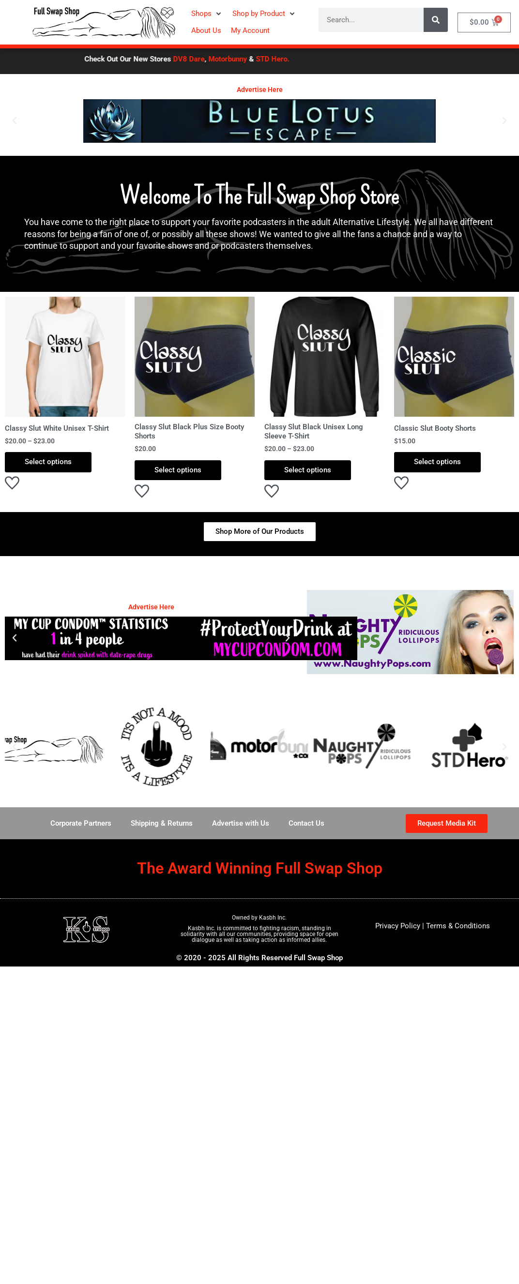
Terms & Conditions (458, 925)
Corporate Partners (80, 823)
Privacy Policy (397, 925)
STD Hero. (287, 59)
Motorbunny (242, 59)
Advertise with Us (240, 823)
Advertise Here (260, 89)
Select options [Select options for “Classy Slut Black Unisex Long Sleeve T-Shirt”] (307, 470)
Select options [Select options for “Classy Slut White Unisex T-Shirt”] (48, 461)
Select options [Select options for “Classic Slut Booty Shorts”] (437, 461)
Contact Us (306, 823)
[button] (207, 13)
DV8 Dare (203, 59)
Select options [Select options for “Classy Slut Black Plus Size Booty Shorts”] (177, 470)
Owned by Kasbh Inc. (259, 917)
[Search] (436, 20)
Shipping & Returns (162, 823)
